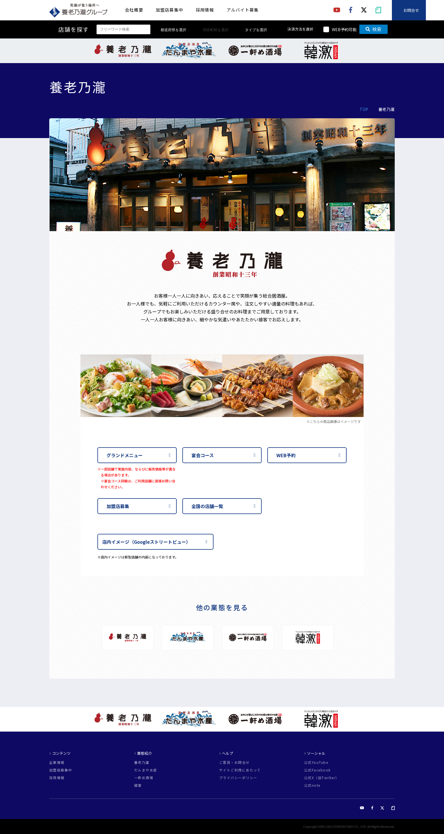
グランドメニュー (124, 455)
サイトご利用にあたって (240, 770)
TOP (364, 109)
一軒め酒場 (143, 777)
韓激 (138, 785)
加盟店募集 (117, 506)
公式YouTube (316, 762)
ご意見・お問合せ (234, 762)
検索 (373, 29)
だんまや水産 (145, 770)
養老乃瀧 (142, 762)
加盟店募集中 (169, 10)
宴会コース (202, 455)
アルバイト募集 (243, 10)
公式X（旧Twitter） (321, 777)
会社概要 (134, 10)
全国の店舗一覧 (207, 506)
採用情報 (205, 10)
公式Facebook (317, 770)
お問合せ (411, 10)
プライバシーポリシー (238, 777)
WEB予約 (286, 455)
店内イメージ (146, 541)
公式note (312, 785)
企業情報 (57, 762)
